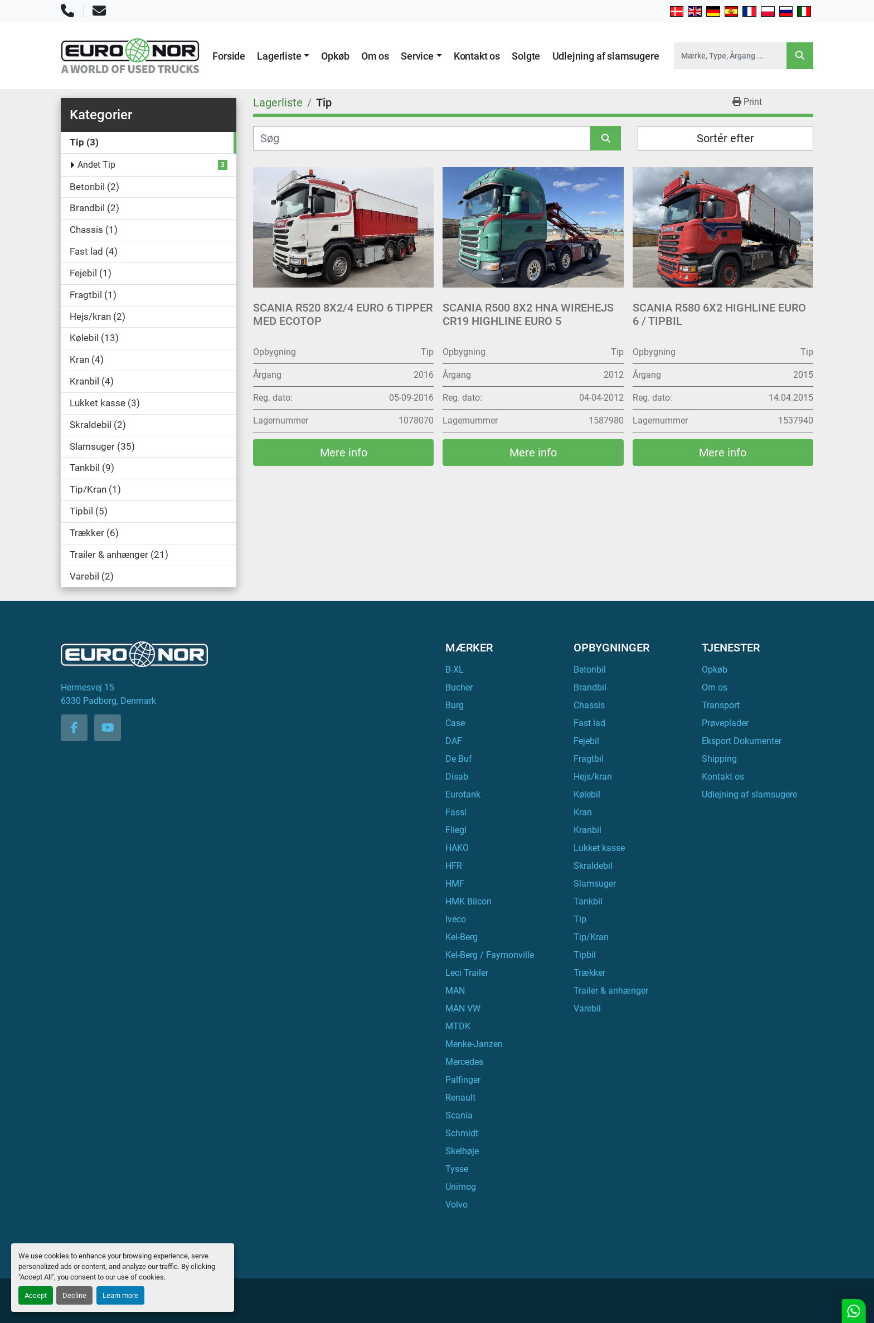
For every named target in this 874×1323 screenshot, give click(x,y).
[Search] (730, 55)
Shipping (719, 758)
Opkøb (335, 56)
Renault (460, 1097)
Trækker (589, 972)
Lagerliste (279, 56)
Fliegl (456, 830)
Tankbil (588, 901)
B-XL (454, 669)
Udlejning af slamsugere (605, 56)
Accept (36, 1295)
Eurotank (462, 794)
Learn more (120, 1295)
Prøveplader (725, 723)
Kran (583, 812)
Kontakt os (477, 56)
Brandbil (590, 687)
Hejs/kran (593, 776)
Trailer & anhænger (611, 990)
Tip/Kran (591, 937)
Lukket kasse (599, 848)
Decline (74, 1295)
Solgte (526, 56)
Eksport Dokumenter (741, 741)
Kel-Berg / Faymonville (489, 955)
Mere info (343, 452)
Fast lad (589, 723)
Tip (580, 919)
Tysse (456, 1169)
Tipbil (585, 955)
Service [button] (417, 56)
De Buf (458, 758)
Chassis (589, 705)
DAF (453, 741)
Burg (454, 705)
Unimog (460, 1186)
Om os (375, 56)
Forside (228, 56)
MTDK (457, 1026)
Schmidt (461, 1133)
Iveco (455, 919)
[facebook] (74, 727)
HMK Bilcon (468, 901)
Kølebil (587, 794)
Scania (459, 1115)
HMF (454, 883)
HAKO (457, 848)
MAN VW (462, 1008)
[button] (283, 56)
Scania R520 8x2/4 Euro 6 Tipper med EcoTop (343, 314)
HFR (453, 865)
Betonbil (590, 669)
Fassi (456, 812)
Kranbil (587, 830)
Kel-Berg (461, 937)
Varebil (587, 1008)
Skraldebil (593, 865)
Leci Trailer (466, 972)
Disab (456, 776)
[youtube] (107, 727)
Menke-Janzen (474, 1044)
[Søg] (421, 138)
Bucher (459, 687)
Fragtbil (589, 758)
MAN (455, 990)
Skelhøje (462, 1151)
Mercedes (464, 1062)
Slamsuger (595, 883)
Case (455, 723)
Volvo (456, 1204)
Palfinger (462, 1079)
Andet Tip (96, 164)
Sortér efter (725, 138)
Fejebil (586, 741)
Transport (721, 705)
